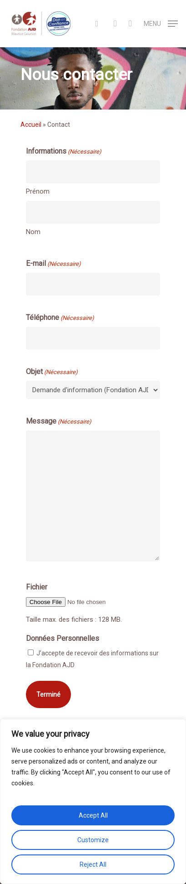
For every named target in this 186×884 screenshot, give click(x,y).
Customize (93, 840)
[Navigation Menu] (161, 23)
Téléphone (60, 318)
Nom (33, 232)
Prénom (38, 191)
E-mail (53, 264)
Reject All (93, 864)
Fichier (36, 587)
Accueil (30, 124)
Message (58, 422)
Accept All (93, 815)
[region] (93, 801)
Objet (52, 372)
